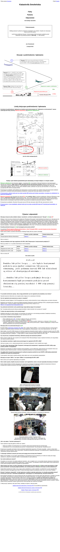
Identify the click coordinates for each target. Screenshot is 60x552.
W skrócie (9, 1)
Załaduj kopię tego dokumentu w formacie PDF (23, 485)
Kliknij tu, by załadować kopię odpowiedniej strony (12, 304)
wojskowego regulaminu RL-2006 (15, 327)
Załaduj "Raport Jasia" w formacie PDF (30, 489)
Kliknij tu (26, 236)
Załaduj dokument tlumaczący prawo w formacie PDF (30, 487)
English (57, 1)
